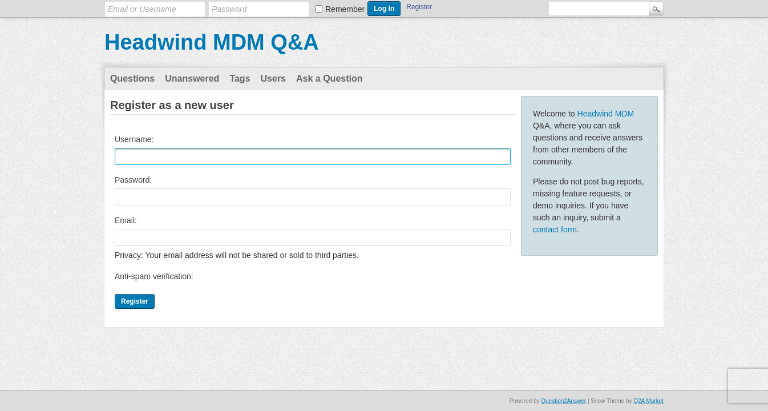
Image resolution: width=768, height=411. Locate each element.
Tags (239, 78)
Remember (345, 9)
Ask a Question (329, 78)
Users (273, 78)
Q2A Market (648, 401)
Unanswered (192, 78)
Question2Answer (563, 401)
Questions (132, 78)
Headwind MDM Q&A (211, 42)
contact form (555, 229)
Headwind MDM (605, 113)
